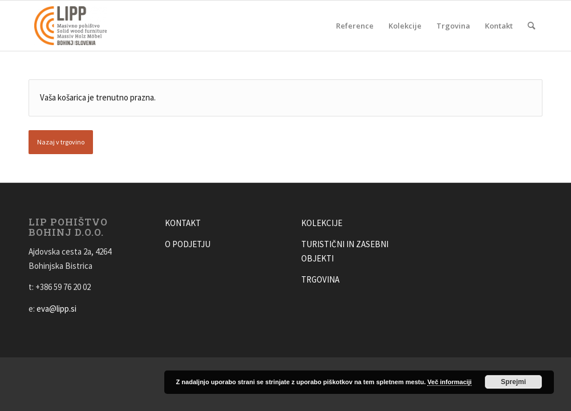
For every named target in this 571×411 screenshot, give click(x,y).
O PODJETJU (187, 244)
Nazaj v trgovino (60, 142)
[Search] (531, 26)
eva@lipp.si (56, 308)
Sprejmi (513, 382)
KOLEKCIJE (321, 222)
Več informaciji (449, 381)
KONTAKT (183, 222)
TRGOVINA (320, 279)
